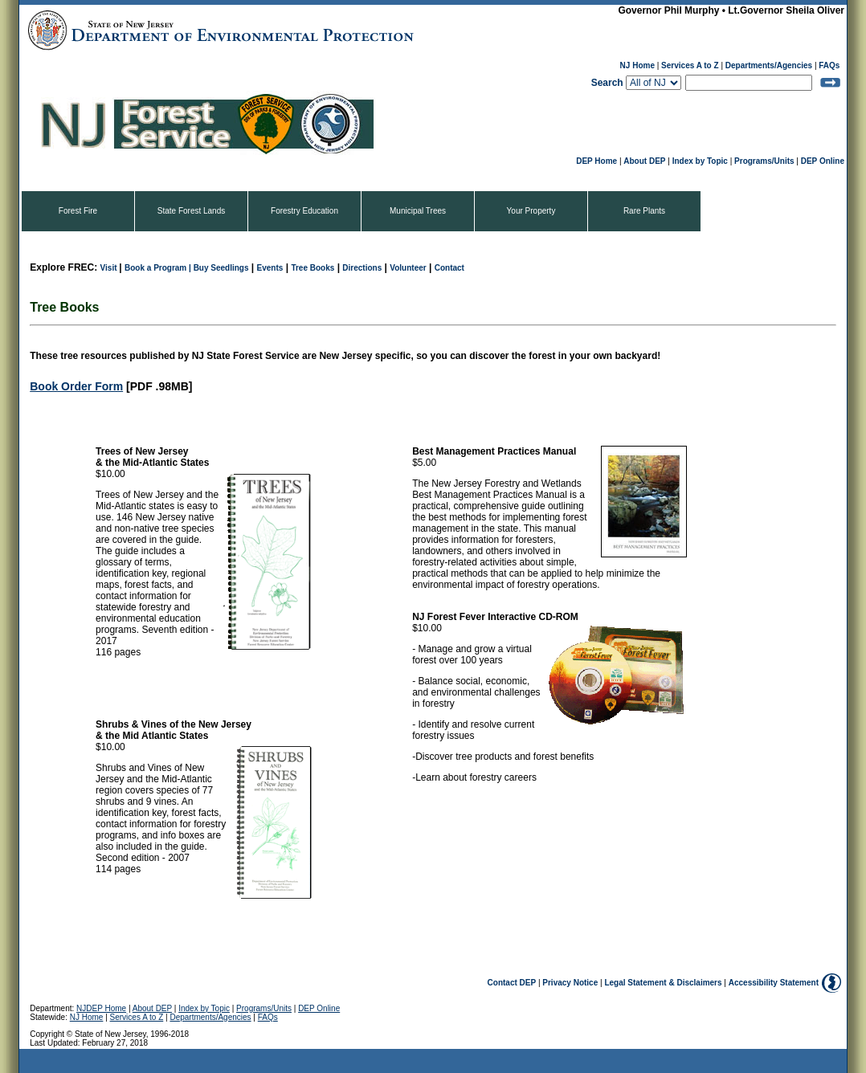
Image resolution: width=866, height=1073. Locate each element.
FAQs (829, 65)
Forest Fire (78, 210)
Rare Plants (644, 210)
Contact (449, 267)
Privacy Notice (570, 982)
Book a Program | (159, 267)
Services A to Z (690, 65)
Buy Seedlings (221, 267)
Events (270, 267)
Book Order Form (76, 386)
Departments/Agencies (768, 65)
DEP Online (822, 161)
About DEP (644, 161)
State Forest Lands (191, 210)
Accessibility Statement (774, 982)
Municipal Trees (418, 210)
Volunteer (408, 267)
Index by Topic (700, 161)
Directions (362, 267)
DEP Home (596, 161)
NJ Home (637, 65)
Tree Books (312, 267)
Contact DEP (512, 982)
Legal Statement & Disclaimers (662, 982)
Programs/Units (764, 161)
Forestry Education (304, 210)
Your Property (531, 210)
